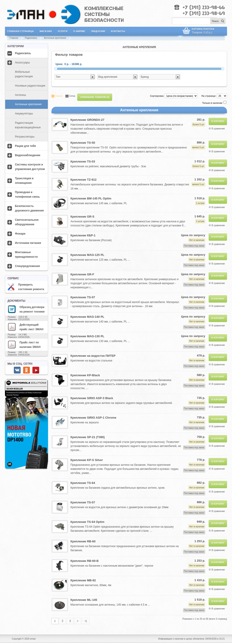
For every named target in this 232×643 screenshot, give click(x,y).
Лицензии (98, 31)
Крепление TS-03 (82, 161)
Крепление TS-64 (82, 483)
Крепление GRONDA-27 (87, 119)
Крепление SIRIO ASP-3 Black (91, 398)
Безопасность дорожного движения (29, 208)
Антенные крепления (55, 38)
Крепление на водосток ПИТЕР (93, 355)
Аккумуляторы (24, 113)
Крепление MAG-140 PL (87, 316)
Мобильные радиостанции (24, 74)
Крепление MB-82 (83, 580)
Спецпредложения (27, 266)
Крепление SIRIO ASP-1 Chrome (93, 417)
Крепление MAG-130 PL (87, 336)
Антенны (20, 95)
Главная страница (20, 31)
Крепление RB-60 (83, 541)
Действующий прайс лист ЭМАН (25, 327)
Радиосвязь (31, 38)
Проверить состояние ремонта (25, 287)
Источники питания (28, 243)
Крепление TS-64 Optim (87, 522)
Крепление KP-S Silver (86, 460)
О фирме (79, 31)
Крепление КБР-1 (82, 235)
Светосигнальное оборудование (27, 222)
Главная (14, 38)
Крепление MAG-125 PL (87, 255)
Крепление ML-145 (83, 600)
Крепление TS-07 (82, 297)
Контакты (118, 31)
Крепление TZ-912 (83, 179)
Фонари (20, 233)
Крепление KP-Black (85, 375)
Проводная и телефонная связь (27, 194)
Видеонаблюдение (27, 155)
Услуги (62, 31)
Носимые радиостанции (30, 85)
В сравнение (218, 128)
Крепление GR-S (82, 216)
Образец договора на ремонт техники (26, 309)
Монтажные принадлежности (26, 254)
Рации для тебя (25, 146)
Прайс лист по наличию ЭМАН (24, 344)
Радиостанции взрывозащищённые (28, 125)
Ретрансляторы (24, 136)
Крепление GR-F (82, 274)
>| (86, 621)
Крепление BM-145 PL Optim (90, 198)
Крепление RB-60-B (84, 561)
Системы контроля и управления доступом (30, 167)
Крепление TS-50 (82, 142)
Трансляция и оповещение (24, 180)
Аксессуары (22, 62)
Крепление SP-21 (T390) (87, 437)
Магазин (46, 31)
